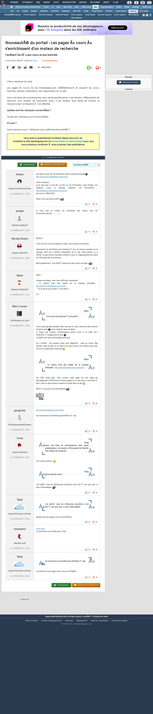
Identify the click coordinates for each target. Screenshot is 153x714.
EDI (95, 7)
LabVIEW (55, 11)
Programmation (106, 7)
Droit (106, 2)
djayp (20, 314)
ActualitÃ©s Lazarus (12, 15)
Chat (56, 2)
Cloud (46, 7)
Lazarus (133, 11)
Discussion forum (128, 82)
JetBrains (44, 11)
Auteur (20, 213)
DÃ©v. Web (86, 7)
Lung (20, 477)
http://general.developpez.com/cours (51, 325)
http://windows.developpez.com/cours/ (51, 229)
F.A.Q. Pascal (90, 15)
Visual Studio (97, 11)
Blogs (46, 2)
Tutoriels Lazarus (45, 15)
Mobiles (136, 7)
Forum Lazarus (30, 15)
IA (52, 7)
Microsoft (67, 7)
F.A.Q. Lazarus (76, 15)
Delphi (25, 11)
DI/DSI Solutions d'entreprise (28, 7)
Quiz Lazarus (76, 18)
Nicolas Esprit (20, 277)
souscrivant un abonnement (67, 154)
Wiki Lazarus (133, 15)
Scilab (86, 11)
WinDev (109, 11)
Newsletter (69, 2)
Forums (14, 2)
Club (115, 2)
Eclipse (34, 11)
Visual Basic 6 (121, 11)
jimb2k (20, 250)
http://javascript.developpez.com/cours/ (52, 216)
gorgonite (20, 449)
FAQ (38, 2)
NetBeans (66, 11)
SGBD (118, 7)
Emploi (83, 2)
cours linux (40, 567)
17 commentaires (49, 74)
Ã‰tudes (95, 2)
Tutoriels (27, 2)
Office (126, 7)
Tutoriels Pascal (61, 15)
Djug (35, 73)
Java (76, 7)
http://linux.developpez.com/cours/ (50, 449)
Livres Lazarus (120, 15)
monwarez (20, 568)
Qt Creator (144, 11)
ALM (58, 7)
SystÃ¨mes (146, 7)
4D (18, 11)
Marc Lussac (19, 345)
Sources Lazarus (104, 15)
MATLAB (77, 11)
